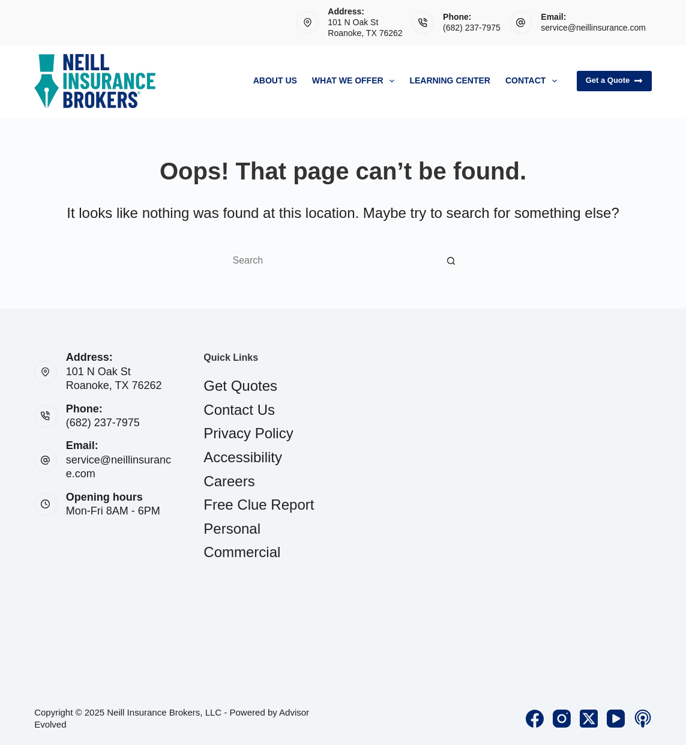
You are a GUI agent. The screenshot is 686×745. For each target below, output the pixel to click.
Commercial (241, 552)
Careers (228, 481)
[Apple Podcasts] (643, 719)
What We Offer (356, 81)
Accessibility (242, 457)
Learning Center (449, 80)
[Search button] (451, 261)
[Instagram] (562, 719)
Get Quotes (240, 386)
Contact (533, 81)
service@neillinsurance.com (593, 27)
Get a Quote (614, 80)
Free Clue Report (258, 504)
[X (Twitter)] (589, 719)
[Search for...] (331, 261)
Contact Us (239, 410)
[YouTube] (616, 719)
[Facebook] (535, 719)
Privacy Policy (248, 433)
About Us (275, 80)
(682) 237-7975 (472, 27)
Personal (231, 528)
